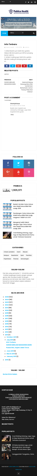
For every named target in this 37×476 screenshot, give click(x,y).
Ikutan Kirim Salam (10, 374)
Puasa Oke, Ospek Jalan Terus (17, 348)
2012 (6, 332)
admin (27, 47)
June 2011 (10, 351)
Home (4, 33)
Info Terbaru (11, 342)
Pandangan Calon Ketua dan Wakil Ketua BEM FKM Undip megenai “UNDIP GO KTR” (23, 215)
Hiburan (25, 252)
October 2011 (11, 337)
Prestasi (15, 259)
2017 (6, 318)
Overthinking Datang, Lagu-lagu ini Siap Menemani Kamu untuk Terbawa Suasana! (23, 235)
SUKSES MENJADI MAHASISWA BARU (19, 345)
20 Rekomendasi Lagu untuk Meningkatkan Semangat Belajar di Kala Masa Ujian (22, 447)
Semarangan (25, 259)
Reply (12, 114)
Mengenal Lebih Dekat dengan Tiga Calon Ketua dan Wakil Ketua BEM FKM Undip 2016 (22, 225)
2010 (7, 360)
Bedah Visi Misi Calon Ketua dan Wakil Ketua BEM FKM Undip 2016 (23, 206)
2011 (6, 335)
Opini (22, 255)
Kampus (6, 255)
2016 (6, 321)
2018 (6, 316)
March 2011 (11, 354)
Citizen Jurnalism (9, 252)
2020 (7, 310)
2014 (7, 327)
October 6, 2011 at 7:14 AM (18, 105)
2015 (6, 324)
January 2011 (11, 356)
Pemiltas (29, 255)
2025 (7, 297)
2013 (6, 329)
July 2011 (10, 340)
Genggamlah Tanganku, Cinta (23, 454)
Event (18, 252)
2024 (7, 300)
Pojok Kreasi (7, 259)
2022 (7, 305)
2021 (6, 308)
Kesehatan (14, 255)
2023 (7, 302)
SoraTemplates (14, 466)
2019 (6, 313)
